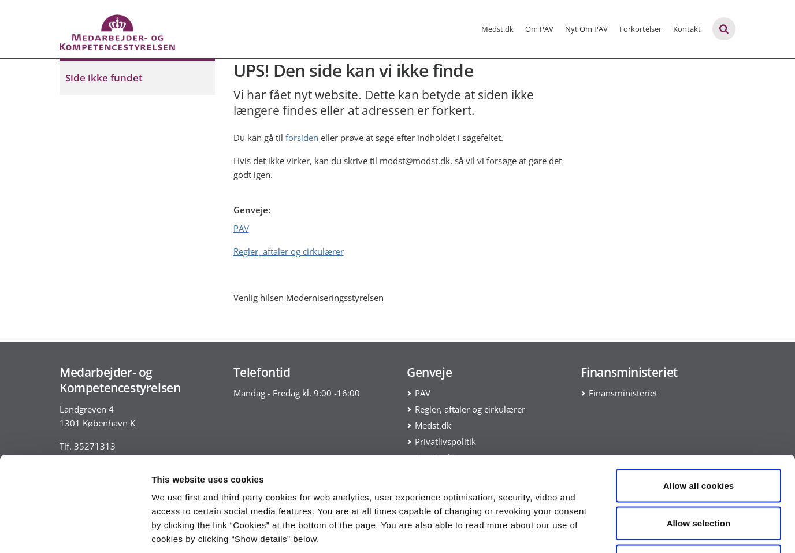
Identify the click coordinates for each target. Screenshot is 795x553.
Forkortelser (640, 29)
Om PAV (539, 29)
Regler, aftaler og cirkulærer (288, 251)
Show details (606, 530)
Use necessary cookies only (698, 477)
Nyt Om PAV (586, 29)
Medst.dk (497, 29)
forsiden (301, 137)
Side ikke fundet (104, 77)
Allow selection (699, 439)
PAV (241, 228)
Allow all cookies (698, 401)
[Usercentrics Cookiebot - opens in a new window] (74, 530)
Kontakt (687, 29)
